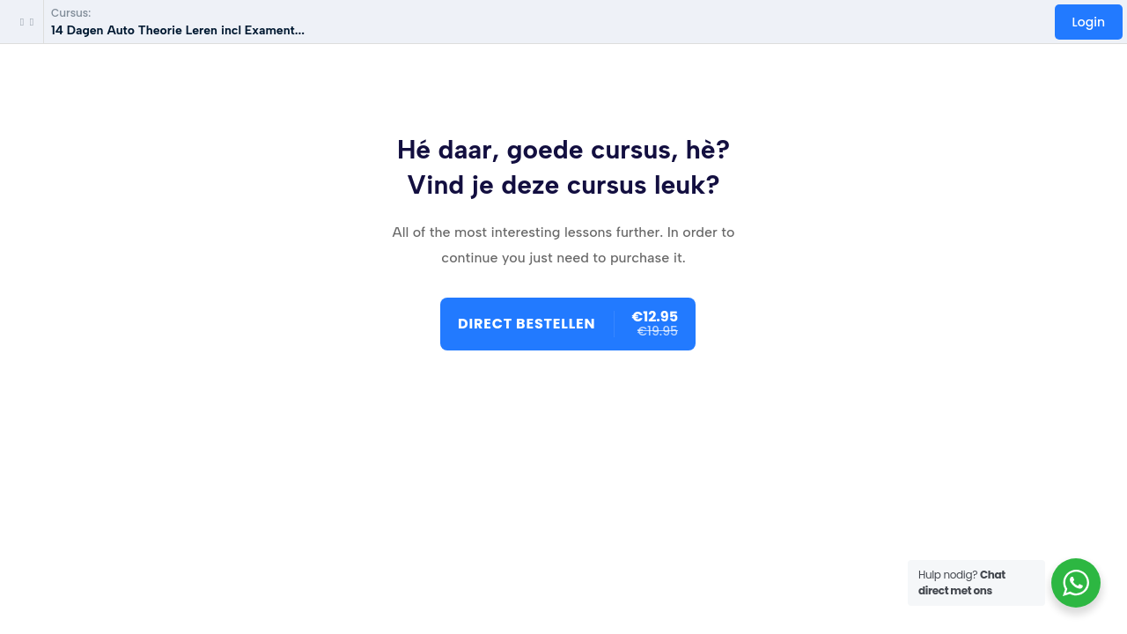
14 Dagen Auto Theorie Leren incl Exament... (178, 30)
